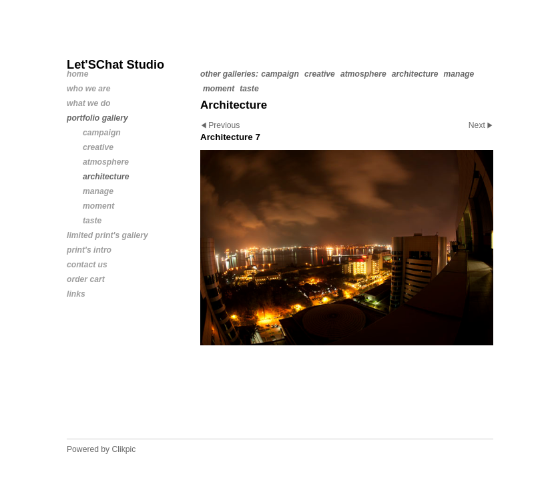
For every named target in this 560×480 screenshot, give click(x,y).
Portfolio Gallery (97, 118)
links (76, 294)
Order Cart (86, 279)
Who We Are (89, 88)
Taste (249, 88)
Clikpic (124, 449)
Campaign (280, 74)
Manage (458, 74)
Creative (319, 74)
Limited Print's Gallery (107, 235)
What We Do (89, 103)
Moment (218, 88)
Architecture (415, 74)
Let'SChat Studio (115, 64)
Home (77, 74)
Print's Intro (89, 250)
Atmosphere (363, 74)
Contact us (87, 264)
